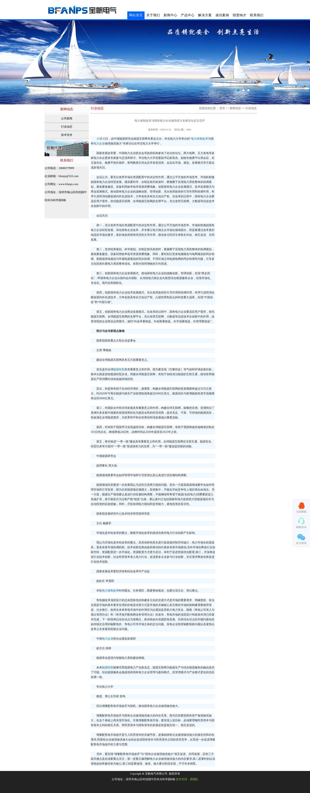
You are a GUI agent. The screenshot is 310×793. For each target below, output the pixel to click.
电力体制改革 (199, 138)
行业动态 (66, 126)
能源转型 (118, 369)
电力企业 (99, 143)
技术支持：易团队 (187, 779)
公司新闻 (66, 118)
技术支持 (66, 134)
